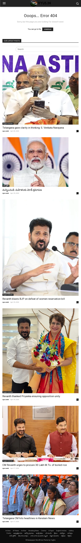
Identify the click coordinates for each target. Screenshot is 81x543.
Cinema (43, 531)
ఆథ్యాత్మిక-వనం (17, 533)
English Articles (8, 123)
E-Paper (51, 531)
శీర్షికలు (70, 536)
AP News (16, 531)
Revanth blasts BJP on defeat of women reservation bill (33, 298)
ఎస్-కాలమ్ (48, 533)
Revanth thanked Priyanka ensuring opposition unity (31, 396)
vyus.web (5, 131)
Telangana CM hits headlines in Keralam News (28, 518)
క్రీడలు (55, 533)
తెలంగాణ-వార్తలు (23, 536)
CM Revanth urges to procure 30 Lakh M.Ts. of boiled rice (34, 465)
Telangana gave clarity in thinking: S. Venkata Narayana (33, 127)
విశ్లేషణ (63, 536)
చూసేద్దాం (70, 533)
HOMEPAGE (47, 29)
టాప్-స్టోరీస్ (6, 186)
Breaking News (34, 531)
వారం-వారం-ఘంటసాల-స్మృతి (38, 536)
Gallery (71, 531)
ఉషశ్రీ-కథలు (39, 533)
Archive (8, 531)
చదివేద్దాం (62, 533)
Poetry (9, 533)
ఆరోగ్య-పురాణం (29, 533)
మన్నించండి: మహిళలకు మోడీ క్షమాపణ (22, 189)
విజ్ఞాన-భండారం (54, 536)
